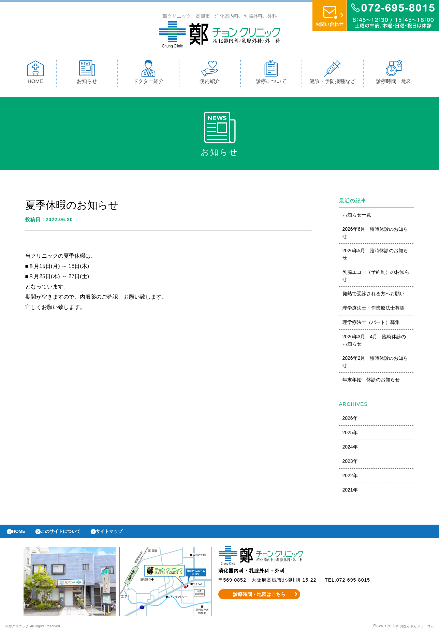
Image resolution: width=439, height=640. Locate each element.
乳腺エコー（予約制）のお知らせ (375, 277)
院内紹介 (210, 73)
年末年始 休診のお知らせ (371, 381)
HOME (35, 73)
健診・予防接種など (332, 73)
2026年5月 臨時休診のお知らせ (375, 256)
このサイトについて (69, 535)
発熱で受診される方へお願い (373, 295)
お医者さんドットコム (412, 631)
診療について (271, 73)
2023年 (350, 463)
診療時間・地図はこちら (259, 599)
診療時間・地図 (394, 73)
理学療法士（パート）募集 (371, 324)
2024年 (350, 448)
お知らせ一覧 (356, 216)
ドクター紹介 (148, 73)
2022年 (350, 477)
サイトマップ (124, 535)
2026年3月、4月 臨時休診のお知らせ (374, 342)
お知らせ (87, 73)
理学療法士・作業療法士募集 (373, 309)
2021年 (350, 491)
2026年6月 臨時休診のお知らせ (375, 234)
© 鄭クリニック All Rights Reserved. (43, 631)
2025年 (350, 434)
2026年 (350, 420)
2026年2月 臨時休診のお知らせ (375, 363)
